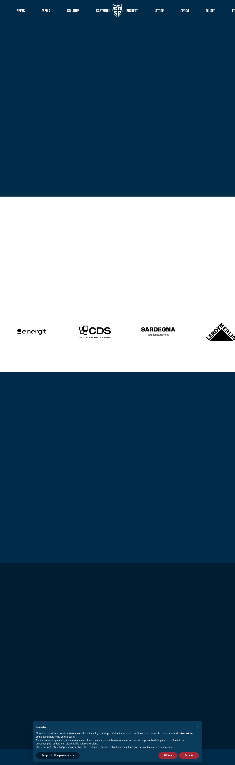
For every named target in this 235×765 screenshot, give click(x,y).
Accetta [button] (189, 755)
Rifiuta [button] (168, 755)
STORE (159, 10)
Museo (210, 10)
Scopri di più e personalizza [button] (58, 755)
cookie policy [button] (68, 736)
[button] (197, 727)
